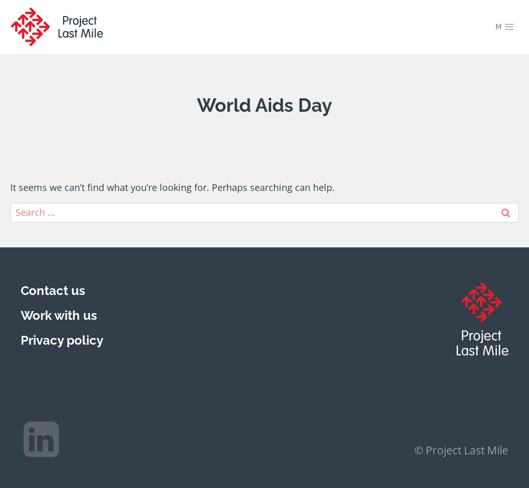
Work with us (59, 315)
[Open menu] (505, 27)
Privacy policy (62, 340)
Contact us (53, 290)
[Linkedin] (41, 439)
